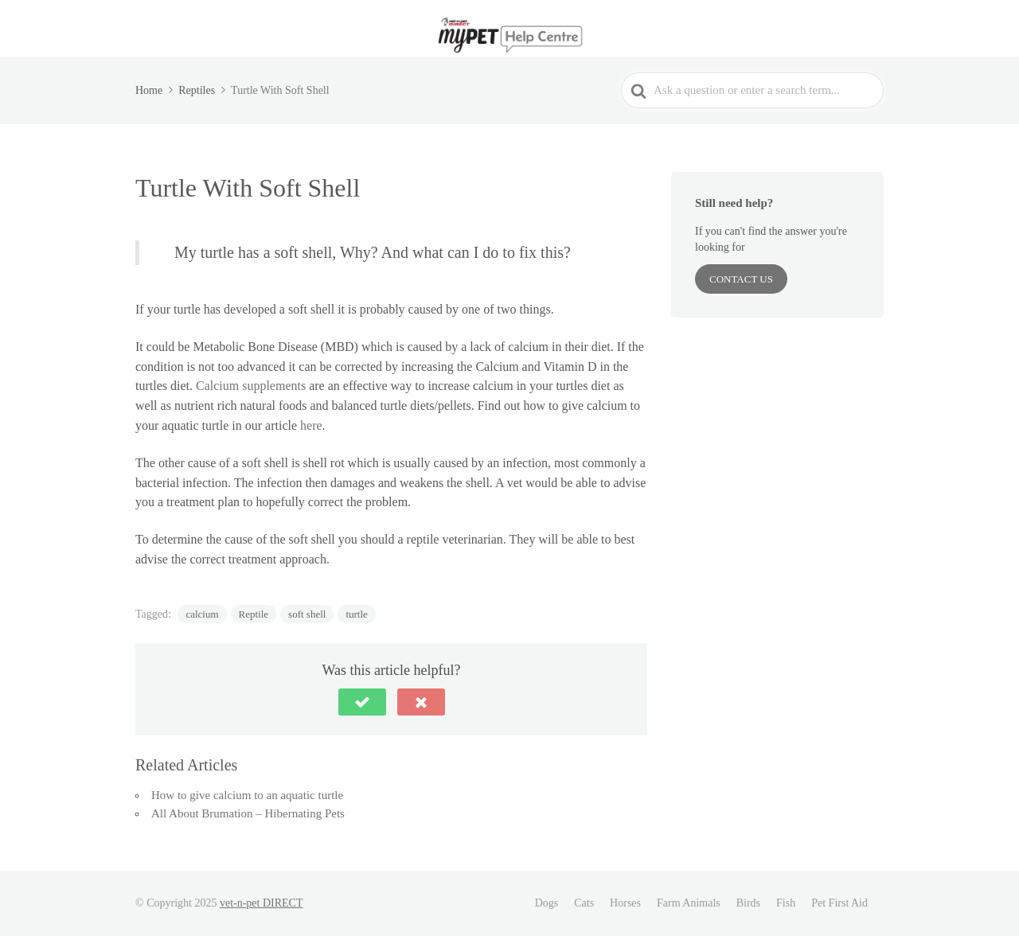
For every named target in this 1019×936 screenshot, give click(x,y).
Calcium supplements (251, 385)
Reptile (254, 614)
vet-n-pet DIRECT (261, 903)
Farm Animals (688, 903)
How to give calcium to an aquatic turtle (247, 795)
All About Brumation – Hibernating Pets (248, 813)
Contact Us (741, 279)
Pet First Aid (839, 903)
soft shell (307, 614)
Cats (584, 903)
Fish (785, 903)
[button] (362, 702)
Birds (748, 903)
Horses (625, 903)
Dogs (547, 903)
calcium (201, 614)
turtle (356, 614)
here (311, 425)
